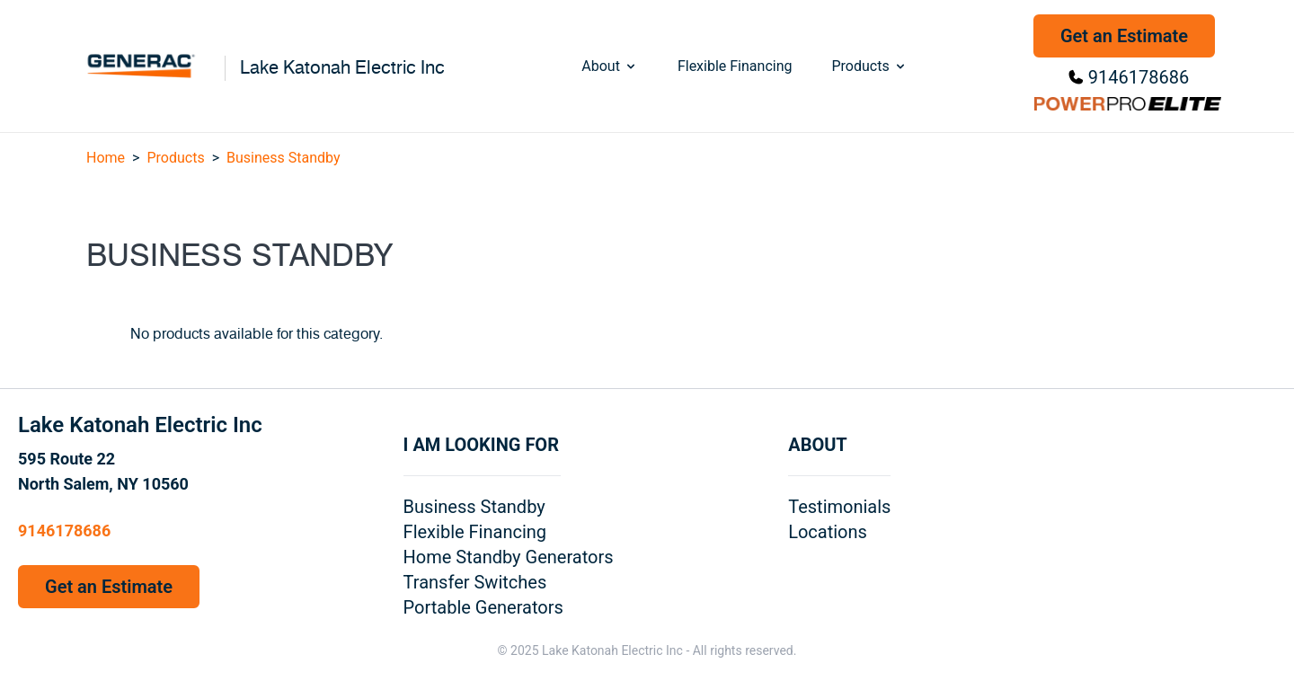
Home (105, 157)
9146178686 (1138, 77)
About (609, 66)
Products (869, 66)
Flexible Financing (735, 66)
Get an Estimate (1124, 36)
